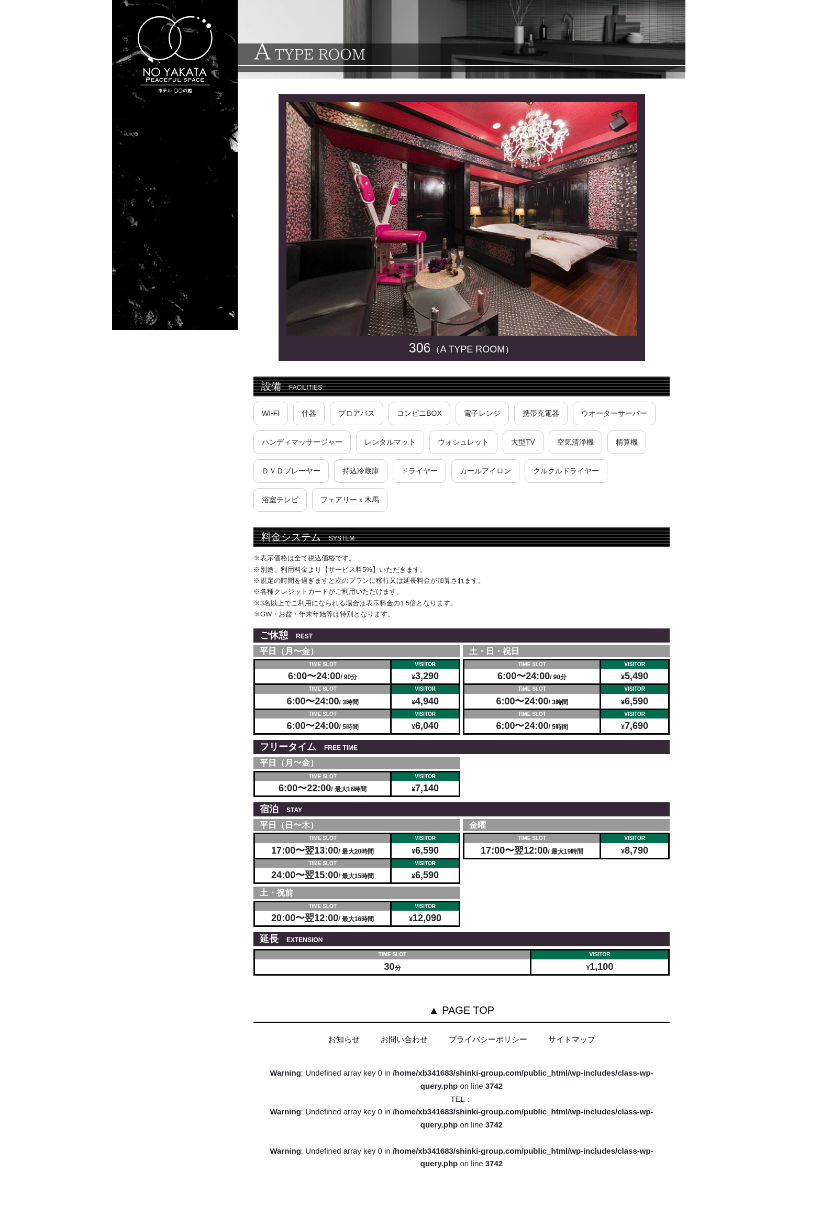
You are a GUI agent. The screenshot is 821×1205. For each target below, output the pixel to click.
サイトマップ (571, 1039)
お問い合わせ (404, 1039)
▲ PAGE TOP (461, 1010)
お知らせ (344, 1039)
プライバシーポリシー (488, 1039)
